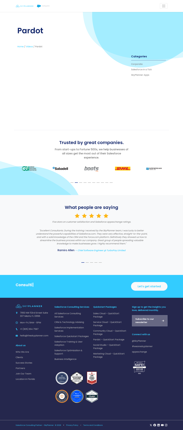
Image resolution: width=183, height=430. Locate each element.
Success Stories (24, 362)
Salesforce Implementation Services (69, 329)
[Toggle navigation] (163, 6)
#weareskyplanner (142, 346)
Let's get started (149, 286)
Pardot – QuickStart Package (108, 339)
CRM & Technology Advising (69, 322)
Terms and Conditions (93, 425)
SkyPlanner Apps (140, 75)
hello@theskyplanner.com (34, 335)
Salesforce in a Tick (141, 69)
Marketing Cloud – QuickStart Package (109, 355)
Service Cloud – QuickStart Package (107, 324)
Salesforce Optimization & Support (68, 352)
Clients (19, 357)
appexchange (139, 351)
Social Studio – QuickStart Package (106, 346)
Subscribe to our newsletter (144, 320)
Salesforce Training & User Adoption (68, 343)
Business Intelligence (65, 359)
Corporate (137, 64)
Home (20, 46)
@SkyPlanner (139, 340)
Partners (20, 368)
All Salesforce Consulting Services (67, 315)
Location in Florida (25, 379)
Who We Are (22, 351)
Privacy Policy (72, 425)
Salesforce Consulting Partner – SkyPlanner (35, 425)
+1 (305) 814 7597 (29, 329)
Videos (29, 46)
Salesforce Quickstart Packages (71, 336)
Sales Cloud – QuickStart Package (106, 315)
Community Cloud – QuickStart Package (109, 332)
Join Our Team (23, 373)
